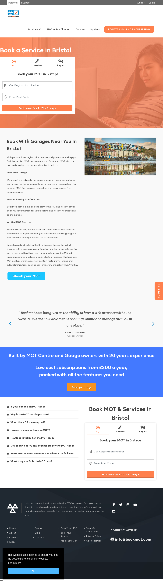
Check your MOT (26, 276)
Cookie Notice (93, 540)
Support (141, 2)
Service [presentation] (37, 62)
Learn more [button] (14, 563)
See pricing (81, 387)
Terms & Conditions (92, 530)
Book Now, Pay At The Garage (37, 108)
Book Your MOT (68, 528)
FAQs (12, 542)
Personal (13, 2)
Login (152, 2)
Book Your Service (65, 534)
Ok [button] (33, 571)
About (12, 532)
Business (26, 2)
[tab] (14, 63)
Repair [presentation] (60, 62)
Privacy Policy (93, 536)
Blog (37, 532)
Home (12, 528)
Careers (13, 537)
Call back (158, 291)
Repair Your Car (68, 540)
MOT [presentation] (13, 63)
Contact (39, 537)
